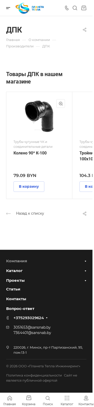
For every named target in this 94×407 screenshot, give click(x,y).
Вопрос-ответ (20, 308)
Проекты (15, 280)
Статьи (13, 289)
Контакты (16, 298)
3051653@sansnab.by (32, 327)
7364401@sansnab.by (32, 332)
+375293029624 (29, 317)
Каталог (14, 270)
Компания (16, 260)
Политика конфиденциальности (34, 375)
